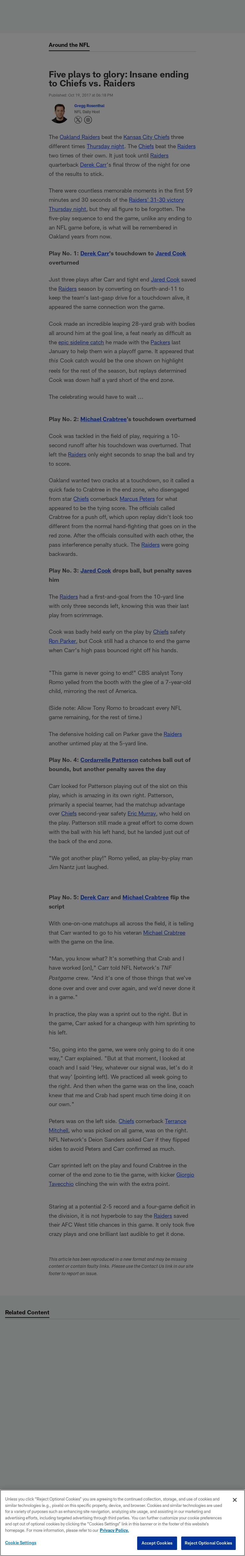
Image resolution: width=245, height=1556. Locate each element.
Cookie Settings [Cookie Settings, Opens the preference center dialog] (20, 1542)
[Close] (235, 1500)
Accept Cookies (157, 1542)
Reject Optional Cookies (208, 1542)
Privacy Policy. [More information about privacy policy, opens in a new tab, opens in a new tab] (114, 1530)
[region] (122, 1523)
